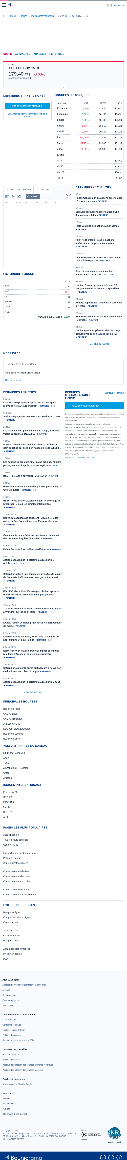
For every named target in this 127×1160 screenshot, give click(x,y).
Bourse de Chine (12, 738)
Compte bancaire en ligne (16, 917)
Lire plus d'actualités (99, 344)
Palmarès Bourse (12, 858)
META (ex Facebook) (14, 753)
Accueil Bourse (11, 834)
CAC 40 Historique (12, 718)
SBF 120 (7, 812)
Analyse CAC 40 (11, 723)
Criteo (6, 773)
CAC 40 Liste (10, 713)
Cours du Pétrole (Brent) (15, 863)
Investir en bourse (12, 954)
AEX (5, 817)
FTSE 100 (8, 802)
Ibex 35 (7, 807)
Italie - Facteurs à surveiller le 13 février (25, 476)
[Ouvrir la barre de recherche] (108, 5)
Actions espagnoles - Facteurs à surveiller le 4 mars (31, 416)
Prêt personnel (10, 940)
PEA (5, 958)
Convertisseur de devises (16, 871)
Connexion (119, 5)
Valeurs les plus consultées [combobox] (22, 364)
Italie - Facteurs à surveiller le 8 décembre (26, 549)
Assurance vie (10, 930)
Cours (7, 54)
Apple (6, 758)
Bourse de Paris (11, 708)
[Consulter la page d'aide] (111, 5)
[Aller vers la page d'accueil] (10, 5)
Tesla (6, 763)
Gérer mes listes (13, 380)
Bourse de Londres (13, 733)
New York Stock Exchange (16, 728)
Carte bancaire (11, 922)
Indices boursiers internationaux (19, 853)
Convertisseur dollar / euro (16, 876)
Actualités (22, 54)
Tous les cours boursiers (15, 839)
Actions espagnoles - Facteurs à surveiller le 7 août (31, 682)
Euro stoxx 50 (10, 792)
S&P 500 (7, 797)
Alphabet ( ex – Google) (15, 768)
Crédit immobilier (12, 935)
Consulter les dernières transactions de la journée (27, 115)
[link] (24, 985)
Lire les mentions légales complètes (80, 457)
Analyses (39, 54)
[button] (4, 5)
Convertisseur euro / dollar (16, 881)
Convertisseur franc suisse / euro (20, 894)
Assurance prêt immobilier (16, 949)
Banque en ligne (11, 912)
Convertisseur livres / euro (16, 889)
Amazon (7, 778)
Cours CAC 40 (10, 844)
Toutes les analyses (32, 692)
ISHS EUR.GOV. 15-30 (23, 68)
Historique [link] (56, 54)
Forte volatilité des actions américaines (97, 226)
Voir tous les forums (114, 393)
